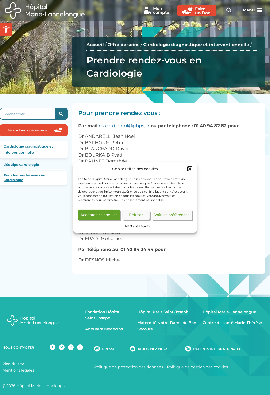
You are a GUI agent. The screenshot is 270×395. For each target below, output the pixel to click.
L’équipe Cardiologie (21, 165)
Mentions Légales (137, 226)
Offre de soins (123, 44)
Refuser (136, 214)
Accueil (95, 44)
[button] (189, 169)
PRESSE (108, 349)
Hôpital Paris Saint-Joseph (163, 312)
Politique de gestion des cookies (197, 367)
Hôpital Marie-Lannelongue (229, 312)
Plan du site (13, 364)
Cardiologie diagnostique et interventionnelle (196, 44)
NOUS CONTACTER (18, 347)
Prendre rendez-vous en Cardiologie (24, 177)
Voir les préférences (171, 214)
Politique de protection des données (128, 367)
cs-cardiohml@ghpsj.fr (124, 125)
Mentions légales (18, 370)
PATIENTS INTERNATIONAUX (216, 349)
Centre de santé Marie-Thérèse (232, 322)
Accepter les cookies (99, 214)
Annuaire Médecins (104, 329)
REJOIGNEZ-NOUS (153, 349)
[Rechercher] (61, 113)
